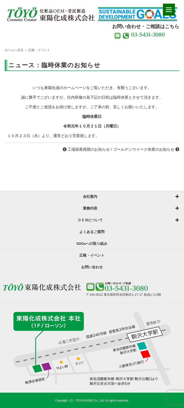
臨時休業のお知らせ (71, 65)
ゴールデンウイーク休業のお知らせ (146, 149)
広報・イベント (39, 50)
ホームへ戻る (14, 50)
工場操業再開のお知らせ (86, 149)
